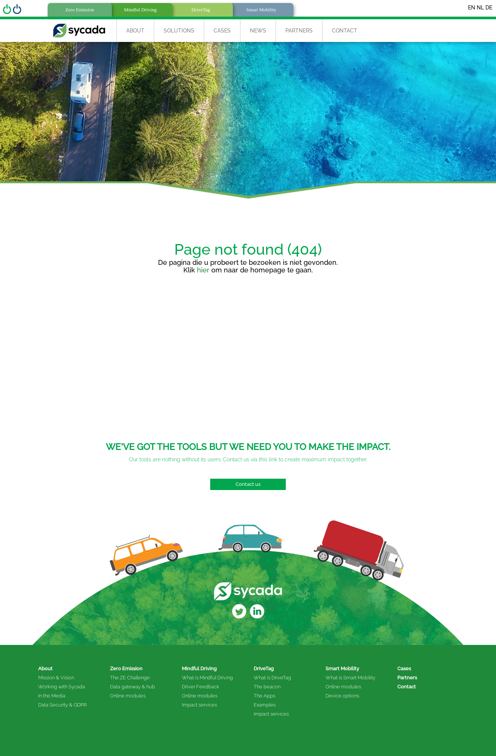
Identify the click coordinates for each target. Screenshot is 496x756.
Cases (222, 31)
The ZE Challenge (130, 677)
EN (471, 8)
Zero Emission (126, 668)
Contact (344, 31)
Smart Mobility (342, 668)
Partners (299, 31)
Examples (265, 705)
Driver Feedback (200, 687)
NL (480, 8)
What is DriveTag (272, 677)
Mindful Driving (199, 668)
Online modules (128, 696)
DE (488, 8)
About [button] (135, 31)
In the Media (51, 696)
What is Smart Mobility (350, 677)
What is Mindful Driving (207, 677)
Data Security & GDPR (62, 705)
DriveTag (264, 668)
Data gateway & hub (132, 687)
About (45, 668)
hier (203, 270)
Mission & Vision (56, 677)
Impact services (199, 705)
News (258, 31)
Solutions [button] (179, 31)
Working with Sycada (61, 687)
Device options (342, 696)
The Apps (264, 696)
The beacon (267, 687)
